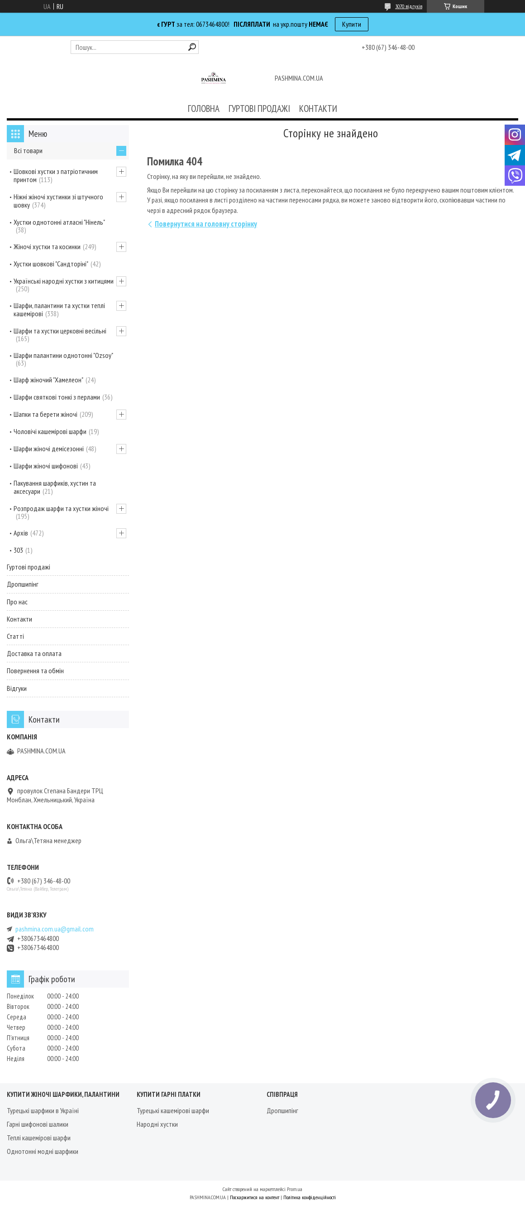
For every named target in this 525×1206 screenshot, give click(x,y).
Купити (351, 24)
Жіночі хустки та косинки (47, 246)
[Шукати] (192, 46)
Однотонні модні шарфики (42, 1151)
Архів (21, 532)
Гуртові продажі (28, 566)
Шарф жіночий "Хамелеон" (48, 379)
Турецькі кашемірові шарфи (173, 1110)
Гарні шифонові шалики (37, 1124)
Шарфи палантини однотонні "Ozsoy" (63, 355)
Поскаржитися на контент (254, 1197)
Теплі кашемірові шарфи (39, 1137)
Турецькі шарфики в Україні (43, 1110)
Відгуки (17, 688)
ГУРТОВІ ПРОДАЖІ (259, 108)
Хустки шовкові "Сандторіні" (51, 263)
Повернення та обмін (35, 670)
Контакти (19, 618)
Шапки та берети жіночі (45, 414)
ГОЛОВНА (204, 108)
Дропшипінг (22, 584)
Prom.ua (294, 1189)
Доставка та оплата (34, 653)
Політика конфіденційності (309, 1197)
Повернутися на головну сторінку (206, 224)
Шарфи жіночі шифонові (46, 465)
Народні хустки (157, 1124)
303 (18, 550)
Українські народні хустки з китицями (64, 280)
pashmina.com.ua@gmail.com (54, 929)
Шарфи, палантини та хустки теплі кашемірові (59, 309)
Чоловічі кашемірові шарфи (50, 431)
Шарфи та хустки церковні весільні (60, 330)
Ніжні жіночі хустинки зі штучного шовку (58, 200)
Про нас (17, 601)
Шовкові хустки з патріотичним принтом (56, 175)
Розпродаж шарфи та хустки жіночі (61, 508)
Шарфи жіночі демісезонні (49, 448)
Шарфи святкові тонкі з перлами (57, 396)
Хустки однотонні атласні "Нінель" (59, 222)
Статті (15, 636)
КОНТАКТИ (318, 108)
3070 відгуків (408, 6)
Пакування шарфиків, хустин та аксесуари (55, 487)
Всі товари (28, 150)
